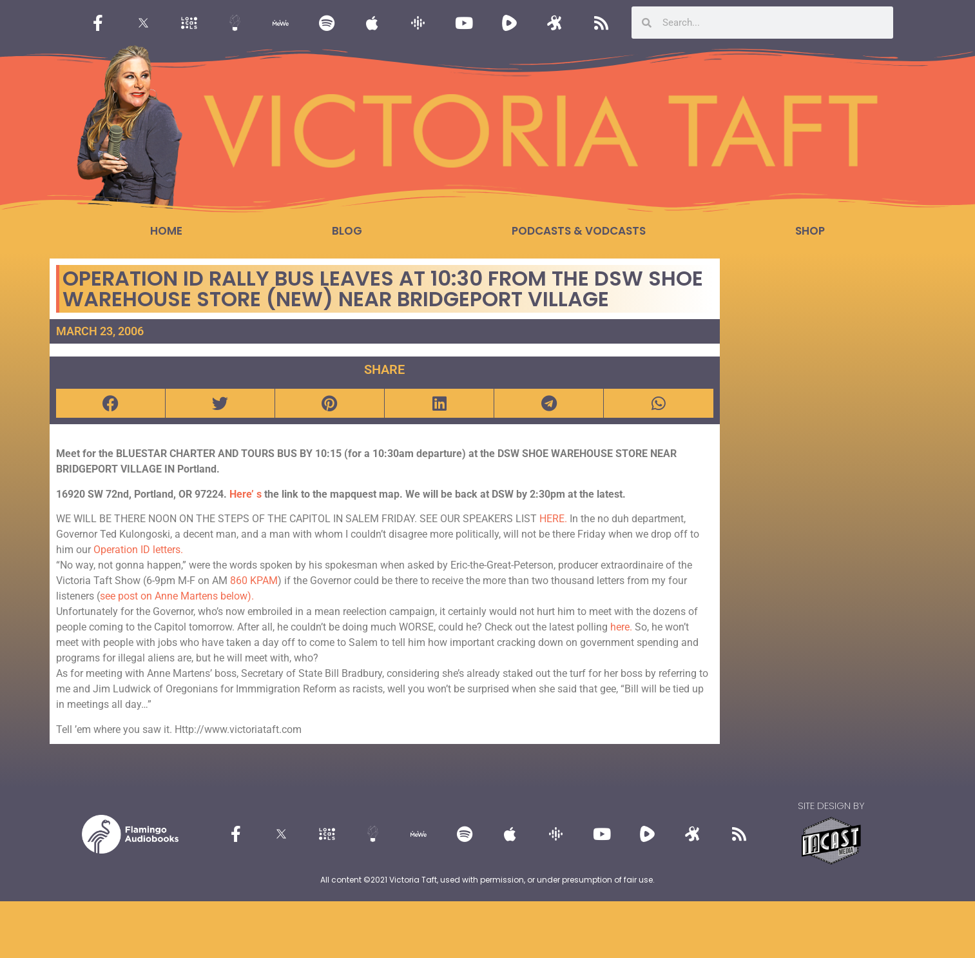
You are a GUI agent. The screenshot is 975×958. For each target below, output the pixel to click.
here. (621, 627)
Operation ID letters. (138, 549)
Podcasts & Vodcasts (579, 231)
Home (166, 231)
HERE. (553, 519)
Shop (810, 231)
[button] (110, 403)
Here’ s (245, 494)
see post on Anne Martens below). (177, 596)
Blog (347, 231)
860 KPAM (254, 580)
